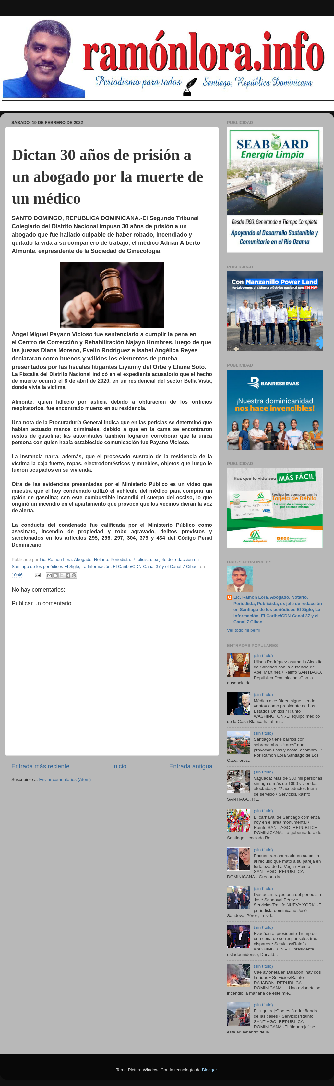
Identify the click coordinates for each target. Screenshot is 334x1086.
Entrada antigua (190, 766)
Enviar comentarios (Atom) (65, 779)
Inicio (119, 766)
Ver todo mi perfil (243, 630)
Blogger (209, 1070)
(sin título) (263, 655)
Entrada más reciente (40, 766)
